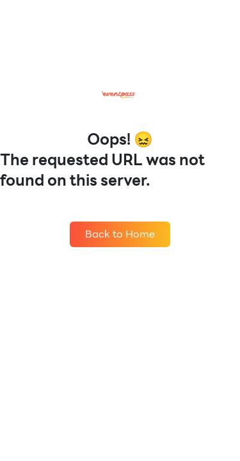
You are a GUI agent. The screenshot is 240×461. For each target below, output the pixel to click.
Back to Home (120, 234)
